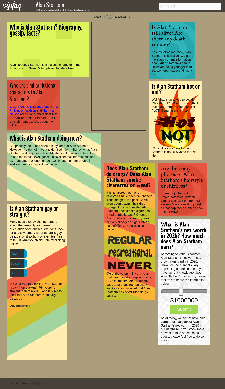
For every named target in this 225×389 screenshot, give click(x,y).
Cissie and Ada (37, 107)
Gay (14, 254)
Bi (12, 273)
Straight (16, 263)
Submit (184, 309)
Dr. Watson (28, 110)
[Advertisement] (118, 75)
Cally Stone (17, 107)
